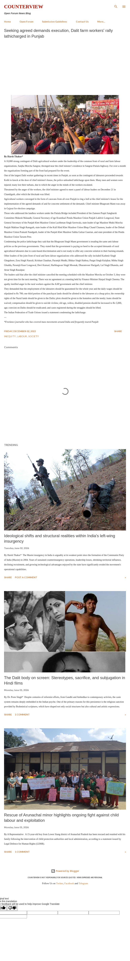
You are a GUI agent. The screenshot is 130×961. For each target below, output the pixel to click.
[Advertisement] (65, 66)
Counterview (23, 6)
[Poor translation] (12, 908)
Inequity (10, 336)
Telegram (83, 883)
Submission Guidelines (54, 21)
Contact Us (82, 21)
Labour (22, 336)
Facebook (69, 883)
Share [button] (118, 331)
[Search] (116, 6)
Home (7, 21)
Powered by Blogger (65, 871)
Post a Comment (26, 577)
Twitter (59, 883)
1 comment (22, 714)
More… (101, 21)
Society (33, 336)
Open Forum (26, 21)
